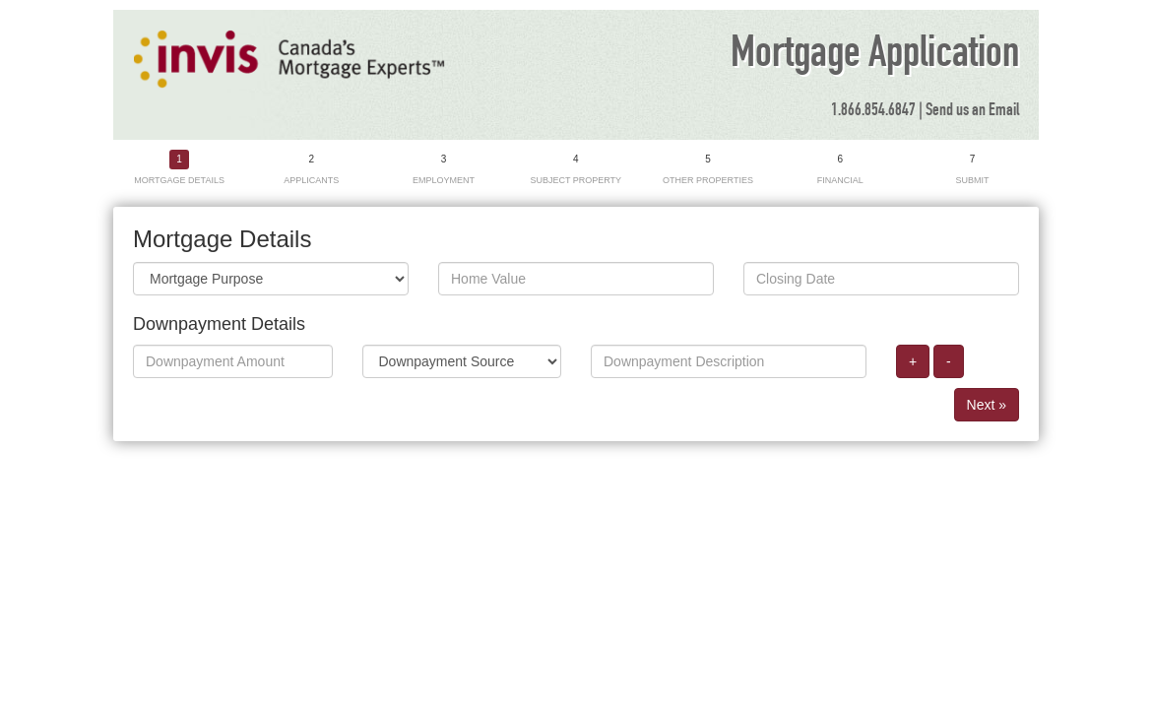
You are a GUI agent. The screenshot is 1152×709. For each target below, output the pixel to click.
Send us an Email (972, 110)
